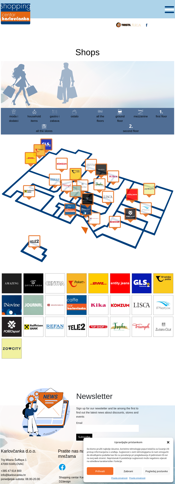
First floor (161, 113)
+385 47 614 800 (11, 470)
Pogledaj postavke (156, 471)
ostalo (74, 113)
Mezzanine (141, 113)
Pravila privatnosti (119, 478)
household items (34, 116)
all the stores (44, 128)
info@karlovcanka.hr (13, 475)
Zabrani (128, 471)
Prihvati (100, 471)
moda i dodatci (13, 116)
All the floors (100, 116)
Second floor (131, 128)
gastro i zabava (54, 116)
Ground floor (120, 116)
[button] (168, 442)
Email (79, 423)
